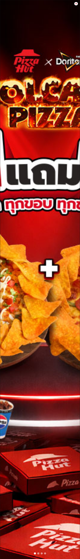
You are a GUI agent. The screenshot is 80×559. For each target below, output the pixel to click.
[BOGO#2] (35, 553)
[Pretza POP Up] (42, 553)
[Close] (76, 3)
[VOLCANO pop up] (38, 553)
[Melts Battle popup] (45, 553)
